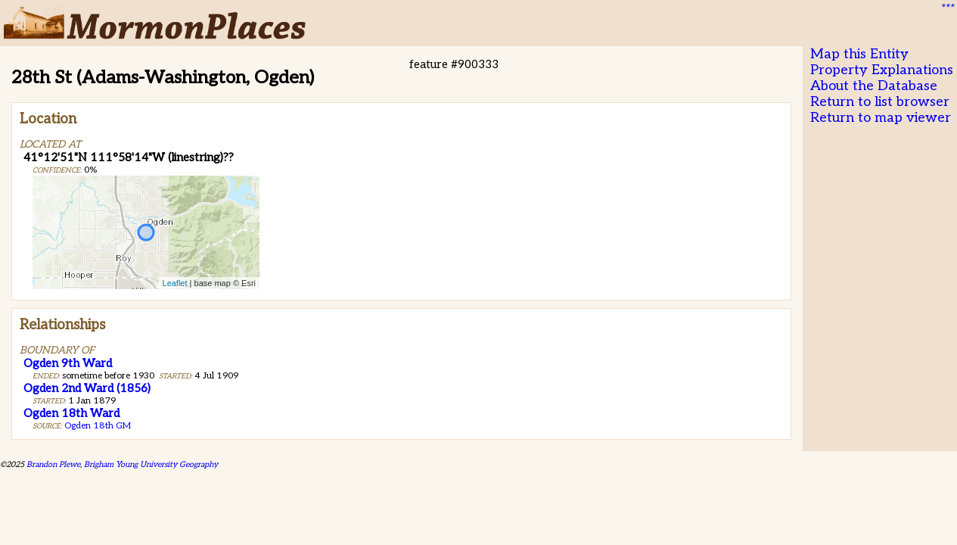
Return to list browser (879, 102)
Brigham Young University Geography (151, 464)
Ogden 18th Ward (71, 413)
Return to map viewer (880, 118)
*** (946, 8)
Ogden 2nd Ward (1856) (87, 388)
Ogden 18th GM (97, 425)
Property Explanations (881, 70)
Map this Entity (859, 54)
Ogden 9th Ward (67, 363)
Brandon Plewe (53, 464)
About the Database (873, 86)
